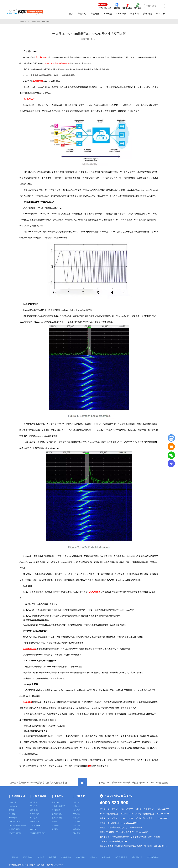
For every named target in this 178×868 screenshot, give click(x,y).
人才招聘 (76, 821)
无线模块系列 (18, 795)
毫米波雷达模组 (15, 828)
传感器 (54, 821)
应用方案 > (37, 21)
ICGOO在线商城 (153, 857)
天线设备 (55, 825)
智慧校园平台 (66, 857)
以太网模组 (56, 809)
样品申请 (76, 828)
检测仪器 (52, 857)
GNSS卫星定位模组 (37, 832)
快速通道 (80, 795)
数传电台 (33, 802)
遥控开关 (33, 806)
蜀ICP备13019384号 (55, 864)
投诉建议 (76, 832)
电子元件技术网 (121, 857)
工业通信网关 (35, 825)
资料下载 (161, 13)
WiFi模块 (12, 813)
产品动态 (76, 806)
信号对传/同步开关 (59, 806)
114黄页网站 (80, 857)
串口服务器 (34, 809)
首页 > (30, 21)
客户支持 (108, 13)
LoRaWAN (13, 806)
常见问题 (76, 825)
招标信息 (93, 857)
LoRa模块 (12, 802)
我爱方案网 (106, 857)
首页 (72, 13)
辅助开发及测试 (15, 832)
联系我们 (76, 813)
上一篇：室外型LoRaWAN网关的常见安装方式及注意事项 (38, 782)
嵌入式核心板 (57, 813)
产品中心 (82, 13)
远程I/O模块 (34, 821)
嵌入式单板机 (57, 817)
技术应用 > (46, 21)
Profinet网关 (34, 813)
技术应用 (76, 809)
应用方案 (135, 13)
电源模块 (55, 828)
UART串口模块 (14, 821)
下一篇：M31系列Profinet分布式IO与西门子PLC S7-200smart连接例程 (133, 782)
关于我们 (148, 13)
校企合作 (76, 817)
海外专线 (41, 857)
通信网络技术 (137, 857)
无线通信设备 (39, 795)
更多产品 (58, 795)
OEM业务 (122, 13)
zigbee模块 (13, 817)
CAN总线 (33, 817)
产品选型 (95, 13)
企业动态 (76, 802)
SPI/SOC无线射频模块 (17, 825)
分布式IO (55, 802)
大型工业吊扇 (28, 857)
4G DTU (33, 828)
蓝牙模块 (12, 809)
